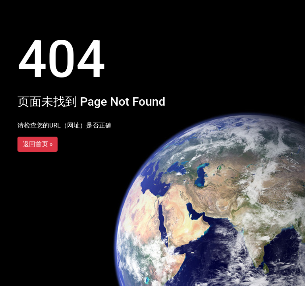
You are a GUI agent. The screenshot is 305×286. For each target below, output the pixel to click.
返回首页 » (37, 144)
